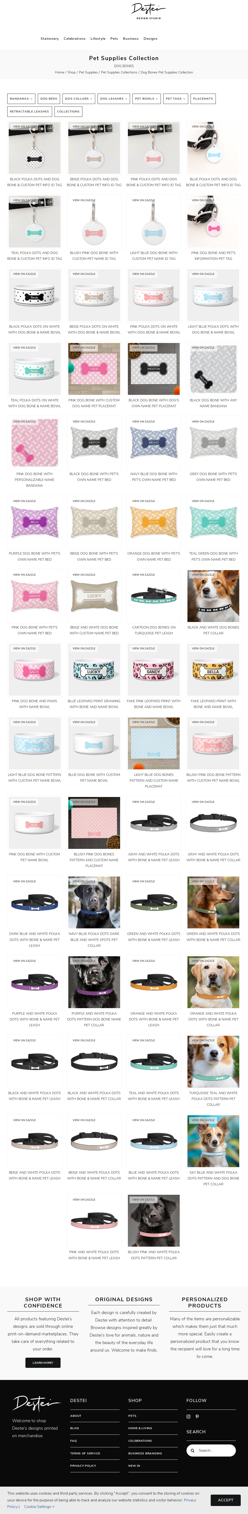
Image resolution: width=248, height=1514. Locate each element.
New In (134, 1466)
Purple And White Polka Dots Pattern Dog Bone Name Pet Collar (94, 1019)
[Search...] (211, 1450)
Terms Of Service (85, 1453)
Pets (132, 1416)
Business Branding (145, 1453)
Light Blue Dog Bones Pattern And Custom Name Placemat (154, 781)
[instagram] (188, 1416)
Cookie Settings (39, 1506)
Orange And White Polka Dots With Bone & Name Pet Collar (213, 1019)
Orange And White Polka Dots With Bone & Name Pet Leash (154, 1019)
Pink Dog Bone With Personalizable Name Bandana (34, 480)
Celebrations (140, 1441)
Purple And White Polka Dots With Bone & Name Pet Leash (35, 1019)
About (75, 1416)
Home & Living (140, 1428)
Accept (225, 1500)
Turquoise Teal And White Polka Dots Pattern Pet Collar (213, 1099)
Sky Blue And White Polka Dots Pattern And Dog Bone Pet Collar (213, 1178)
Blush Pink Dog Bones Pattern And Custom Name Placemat (94, 860)
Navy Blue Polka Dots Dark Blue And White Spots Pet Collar (94, 940)
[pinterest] (197, 1416)
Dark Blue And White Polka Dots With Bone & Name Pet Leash (34, 940)
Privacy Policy (83, 1466)
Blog (74, 1428)
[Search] (192, 1450)
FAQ (73, 1441)
